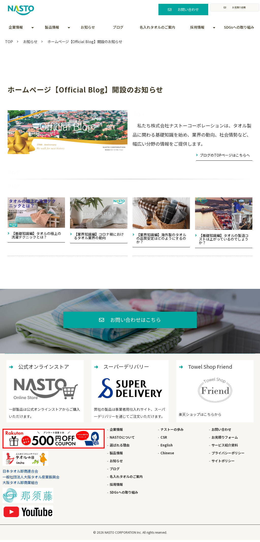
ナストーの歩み (172, 431)
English (166, 446)
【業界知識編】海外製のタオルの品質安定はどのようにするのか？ (161, 238)
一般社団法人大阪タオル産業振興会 (31, 478)
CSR (163, 439)
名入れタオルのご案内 (157, 27)
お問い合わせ (186, 9)
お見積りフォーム (225, 439)
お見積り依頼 (238, 9)
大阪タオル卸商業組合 (20, 484)
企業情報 (16, 27)
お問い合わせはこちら (136, 320)
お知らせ (88, 27)
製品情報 (52, 27)
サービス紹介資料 (225, 446)
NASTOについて (122, 439)
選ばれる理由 (119, 446)
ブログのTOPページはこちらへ (225, 155)
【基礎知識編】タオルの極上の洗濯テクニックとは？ (36, 235)
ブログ (118, 27)
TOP (9, 41)
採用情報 (197, 27)
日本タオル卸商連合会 (20, 472)
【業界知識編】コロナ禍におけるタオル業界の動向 (99, 236)
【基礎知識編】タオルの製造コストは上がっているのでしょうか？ (224, 239)
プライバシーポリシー (228, 454)
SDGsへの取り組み (239, 27)
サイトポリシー (223, 462)
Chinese (167, 454)
